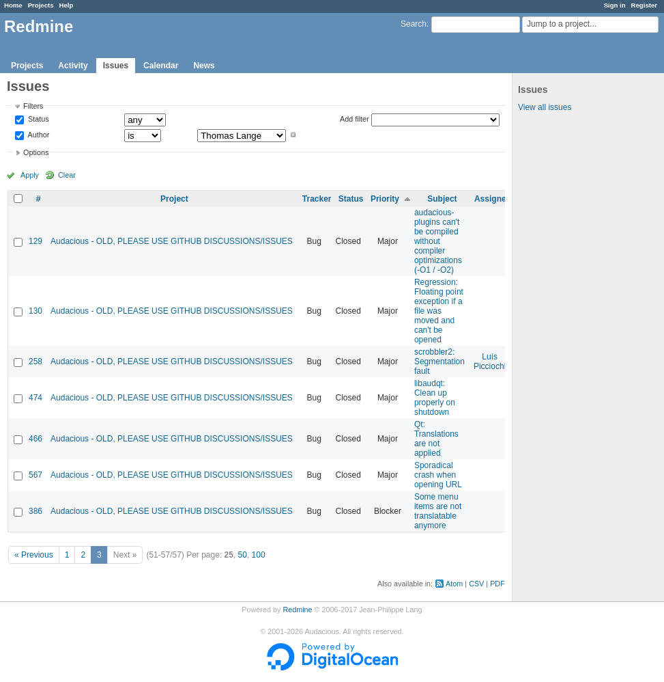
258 (35, 361)
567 (35, 475)
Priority (385, 199)
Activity (72, 65)
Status (37, 119)
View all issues (544, 107)
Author (37, 135)
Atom (454, 583)
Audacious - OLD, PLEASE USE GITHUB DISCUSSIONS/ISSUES (171, 241)
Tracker (317, 199)
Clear (67, 175)
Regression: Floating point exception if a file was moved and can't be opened (438, 310)
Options (35, 152)
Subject (442, 199)
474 (35, 398)
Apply (29, 175)
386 (35, 511)
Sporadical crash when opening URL (438, 475)
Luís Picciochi (490, 361)
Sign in (615, 5)
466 (35, 439)
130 (35, 311)
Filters (33, 106)
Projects (41, 5)
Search (414, 24)
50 (242, 555)
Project (174, 199)
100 (258, 555)
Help (66, 5)
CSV (476, 583)
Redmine (297, 609)
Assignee (492, 199)
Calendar (160, 65)
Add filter (354, 119)
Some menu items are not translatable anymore (437, 511)
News (203, 65)
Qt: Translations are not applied (436, 439)
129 (35, 241)
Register (644, 5)
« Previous (33, 555)
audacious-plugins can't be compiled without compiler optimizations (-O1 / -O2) (438, 241)
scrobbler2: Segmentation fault (439, 361)
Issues (115, 65)
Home (13, 5)
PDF (497, 583)
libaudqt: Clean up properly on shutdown (434, 398)
